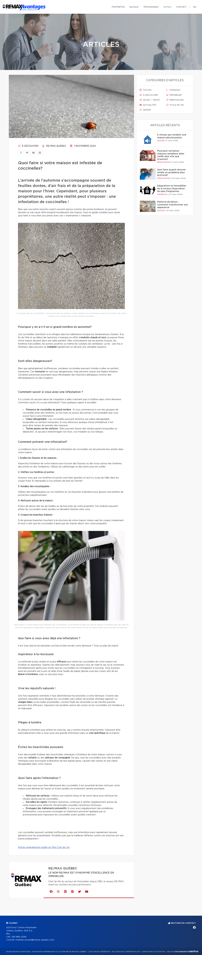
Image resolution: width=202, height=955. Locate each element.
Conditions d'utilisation (153, 951)
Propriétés (118, 7)
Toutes (146, 90)
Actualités (148, 105)
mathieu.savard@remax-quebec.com (34, 940)
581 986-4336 (19, 937)
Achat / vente (150, 100)
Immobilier (174, 95)
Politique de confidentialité (126, 951)
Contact (181, 7)
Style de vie (175, 105)
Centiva (193, 951)
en (194, 7)
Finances (173, 90)
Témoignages (151, 7)
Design (145, 110)
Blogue (134, 7)
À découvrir (28, 146)
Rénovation (175, 100)
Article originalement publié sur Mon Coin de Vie (44, 847)
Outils (167, 7)
